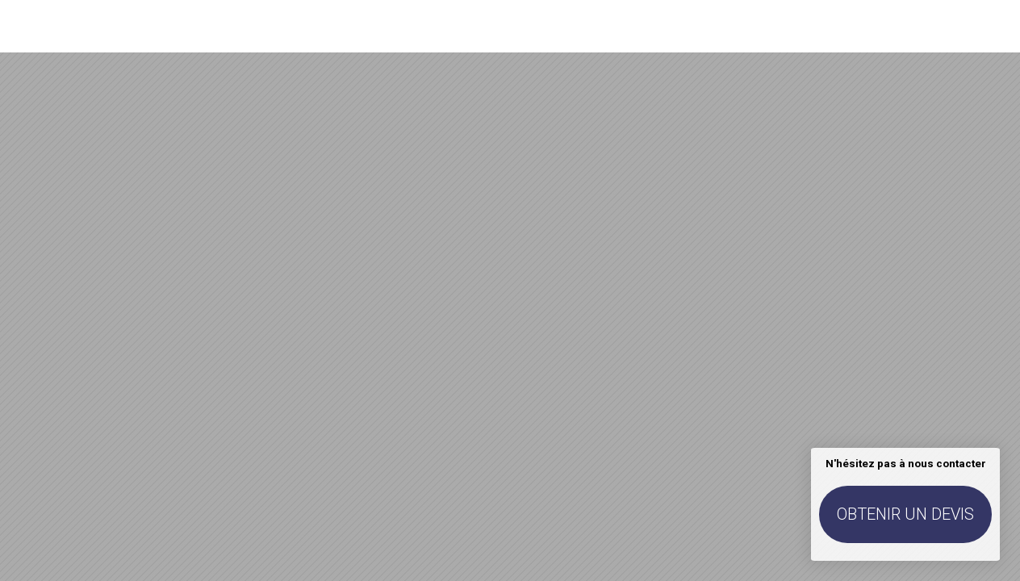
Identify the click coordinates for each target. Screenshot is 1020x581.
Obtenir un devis (905, 514)
